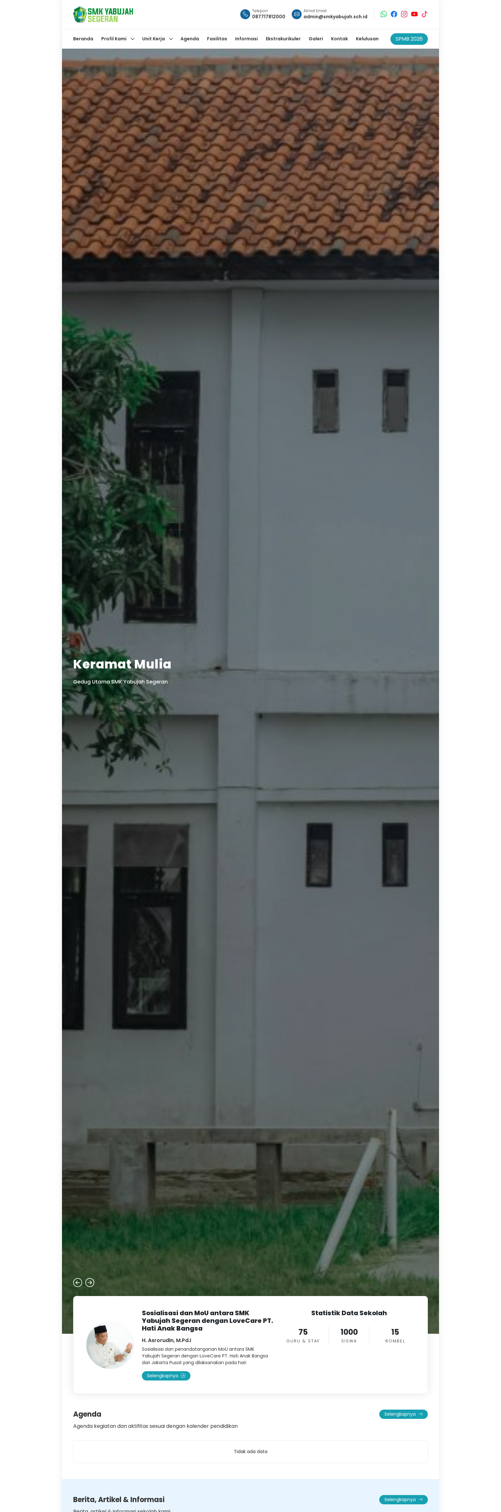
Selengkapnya (166, 1375)
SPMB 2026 (409, 39)
